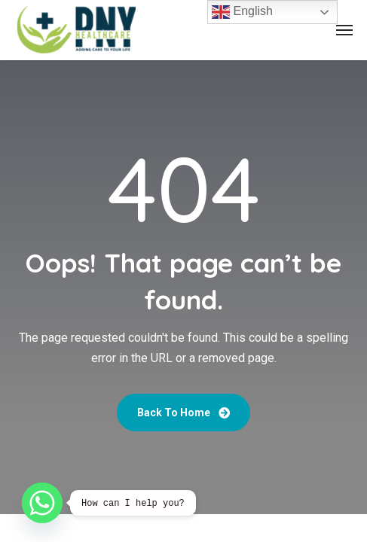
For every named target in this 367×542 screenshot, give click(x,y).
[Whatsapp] (42, 503)
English (242, 12)
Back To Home (183, 412)
